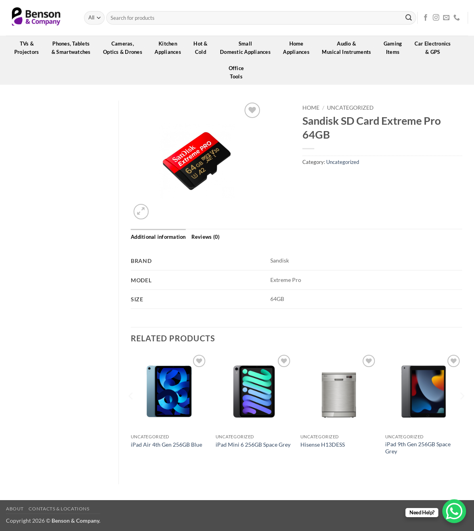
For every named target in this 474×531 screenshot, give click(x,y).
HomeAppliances (299, 47)
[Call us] (456, 17)
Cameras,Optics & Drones (125, 47)
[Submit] (408, 18)
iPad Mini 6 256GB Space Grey (253, 444)
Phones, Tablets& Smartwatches (74, 47)
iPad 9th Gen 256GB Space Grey (418, 448)
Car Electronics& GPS (435, 47)
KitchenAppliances (170, 47)
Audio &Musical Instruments (349, 47)
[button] (141, 211)
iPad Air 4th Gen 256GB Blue (166, 444)
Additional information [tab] (158, 237)
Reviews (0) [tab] (205, 237)
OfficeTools (239, 72)
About (15, 509)
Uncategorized (350, 108)
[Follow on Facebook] (425, 17)
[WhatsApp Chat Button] (454, 511)
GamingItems (395, 47)
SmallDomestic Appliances (248, 47)
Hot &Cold (203, 47)
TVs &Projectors (29, 47)
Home (310, 108)
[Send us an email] (446, 17)
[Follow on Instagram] (436, 17)
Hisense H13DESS (322, 444)
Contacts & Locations (59, 509)
